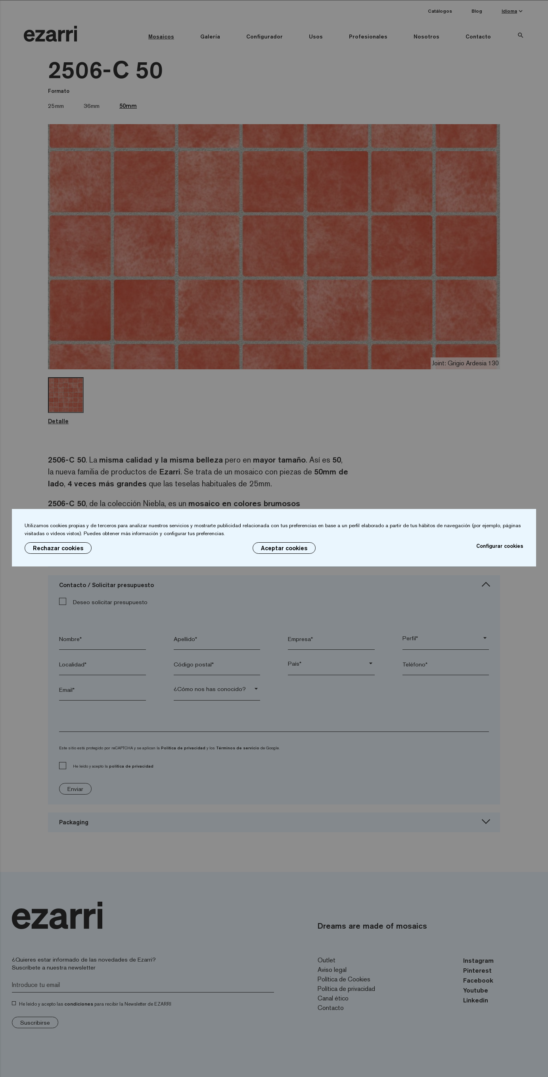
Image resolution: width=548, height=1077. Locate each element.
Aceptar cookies (284, 548)
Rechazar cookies (58, 548)
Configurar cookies (499, 546)
